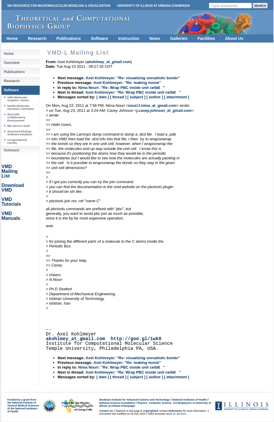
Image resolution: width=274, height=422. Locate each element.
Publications (68, 38)
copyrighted (150, 410)
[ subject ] (136, 97)
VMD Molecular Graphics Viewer (18, 99)
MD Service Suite (18, 125)
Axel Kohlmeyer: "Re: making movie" (127, 82)
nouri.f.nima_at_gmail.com (152, 105)
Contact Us (106, 410)
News (154, 38)
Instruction (128, 38)
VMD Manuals (10, 216)
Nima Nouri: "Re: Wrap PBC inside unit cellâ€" (121, 87)
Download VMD (12, 188)
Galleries (178, 38)
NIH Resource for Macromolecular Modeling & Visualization (58, 5)
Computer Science (160, 402)
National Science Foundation (117, 402)
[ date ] (102, 97)
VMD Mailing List (9, 171)
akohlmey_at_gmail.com (75, 339)
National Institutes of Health (189, 399)
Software (99, 38)
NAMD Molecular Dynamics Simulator (20, 107)
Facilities (206, 38)
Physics (142, 402)
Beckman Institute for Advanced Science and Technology (134, 399)
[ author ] (155, 97)
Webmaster (175, 410)
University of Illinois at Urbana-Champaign (153, 5)
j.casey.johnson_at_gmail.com (164, 110)
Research (37, 38)
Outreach (11, 150)
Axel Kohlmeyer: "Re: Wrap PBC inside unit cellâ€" (133, 92)
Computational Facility (17, 141)
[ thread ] (118, 97)
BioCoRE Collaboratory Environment (16, 117)
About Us (234, 38)
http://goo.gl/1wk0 (136, 339)
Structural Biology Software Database (19, 133)
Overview (11, 63)
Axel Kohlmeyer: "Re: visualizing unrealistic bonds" (132, 78)
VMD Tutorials (11, 202)
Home (12, 38)
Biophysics (185, 402)
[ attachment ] (176, 97)
